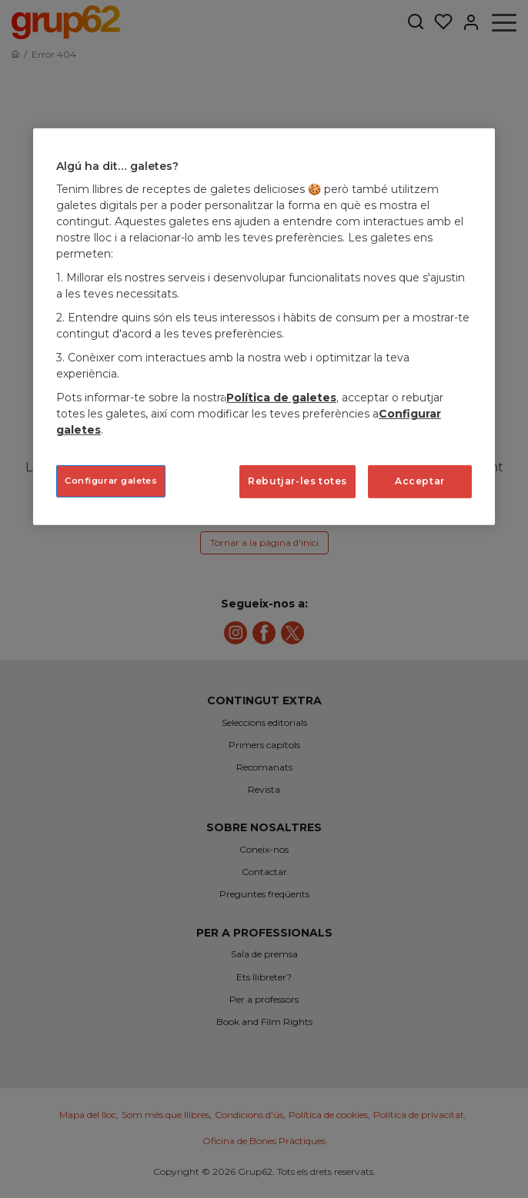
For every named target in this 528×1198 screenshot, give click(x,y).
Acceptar (420, 481)
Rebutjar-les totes (297, 481)
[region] (264, 326)
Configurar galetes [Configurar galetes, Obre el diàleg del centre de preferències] (111, 480)
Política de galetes (281, 397)
